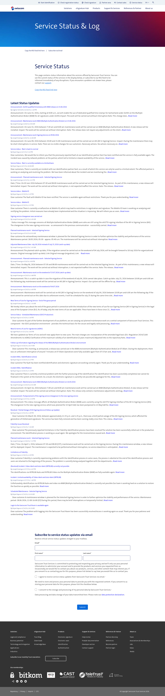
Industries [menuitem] (13, 651)
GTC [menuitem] (37, 691)
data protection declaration (113, 594)
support (48, 83)
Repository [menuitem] (14, 691)
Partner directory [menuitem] (112, 637)
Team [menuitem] (132, 637)
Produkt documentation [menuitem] (90, 641)
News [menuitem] (132, 648)
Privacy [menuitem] (22, 691)
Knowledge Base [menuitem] (40, 644)
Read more (132, 116)
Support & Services (112, 8)
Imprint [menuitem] (30, 691)
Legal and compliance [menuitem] (18, 637)
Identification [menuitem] (63, 644)
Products (96, 8)
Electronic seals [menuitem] (63, 641)
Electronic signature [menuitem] (65, 637)
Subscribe (55, 658)
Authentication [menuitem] (63, 648)
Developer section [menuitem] (88, 644)
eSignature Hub (82, 8)
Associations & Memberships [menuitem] (140, 641)
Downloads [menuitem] (38, 641)
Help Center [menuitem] (86, 637)
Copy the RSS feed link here (46, 89)
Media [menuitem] (132, 651)
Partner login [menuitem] (110, 648)
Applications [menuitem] (14, 648)
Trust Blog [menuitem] (37, 637)
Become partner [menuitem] (111, 644)
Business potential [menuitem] (16, 641)
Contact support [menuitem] (88, 648)
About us (149, 8)
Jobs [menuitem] (131, 644)
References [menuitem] (110, 641)
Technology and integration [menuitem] (20, 644)
